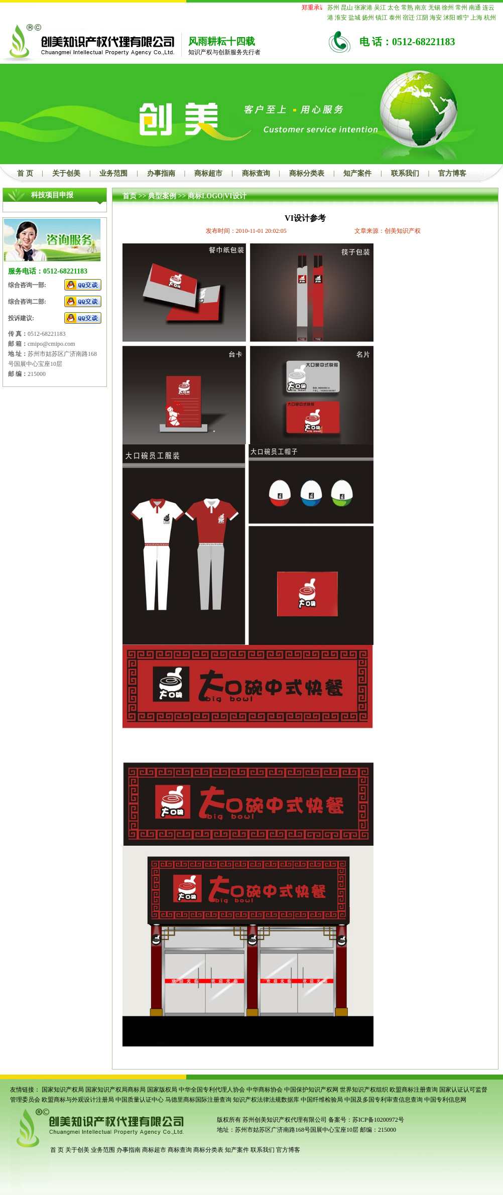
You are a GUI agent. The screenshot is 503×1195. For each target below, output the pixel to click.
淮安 (341, 17)
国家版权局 (162, 1089)
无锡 (434, 7)
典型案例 (162, 196)
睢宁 (463, 17)
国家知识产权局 (63, 1089)
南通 (475, 7)
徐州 (448, 7)
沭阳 (449, 17)
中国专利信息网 (445, 1099)
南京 (421, 7)
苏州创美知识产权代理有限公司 (284, 1119)
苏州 (333, 7)
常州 (461, 7)
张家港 (363, 7)
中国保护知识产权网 (311, 1089)
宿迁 (409, 17)
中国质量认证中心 (139, 1099)
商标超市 (208, 173)
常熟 (407, 7)
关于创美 (66, 173)
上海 (476, 17)
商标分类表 (306, 173)
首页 (129, 196)
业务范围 (113, 173)
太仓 (394, 7)
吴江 (380, 7)
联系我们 (405, 173)
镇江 (381, 17)
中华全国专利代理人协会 (212, 1089)
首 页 (25, 173)
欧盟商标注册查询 (414, 1089)
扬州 (368, 17)
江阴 (422, 17)
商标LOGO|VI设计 (217, 196)
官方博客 (452, 173)
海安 (436, 17)
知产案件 (357, 173)
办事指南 (161, 173)
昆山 (347, 7)
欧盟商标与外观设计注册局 (78, 1099)
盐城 (354, 17)
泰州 (395, 17)
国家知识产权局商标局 (115, 1089)
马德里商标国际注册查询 (198, 1099)
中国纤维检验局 (322, 1099)
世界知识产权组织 (364, 1089)
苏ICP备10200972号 (378, 1119)
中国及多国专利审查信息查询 (383, 1099)
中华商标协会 (264, 1089)
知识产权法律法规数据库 (266, 1099)
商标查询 (256, 173)
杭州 (490, 17)
